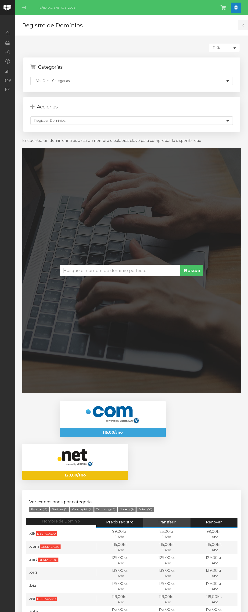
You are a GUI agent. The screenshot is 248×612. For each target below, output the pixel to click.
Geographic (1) (82, 509)
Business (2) (60, 509)
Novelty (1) (127, 509)
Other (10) (145, 509)
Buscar (192, 270)
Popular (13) (39, 509)
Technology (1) (105, 509)
